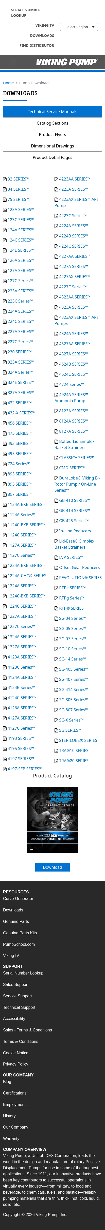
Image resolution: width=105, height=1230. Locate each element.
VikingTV (11, 955)
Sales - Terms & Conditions (27, 1030)
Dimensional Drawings (52, 146)
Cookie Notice (15, 1053)
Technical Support (19, 1007)
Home (8, 82)
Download (52, 867)
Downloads (42, 35)
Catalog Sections (52, 123)
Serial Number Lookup (26, 12)
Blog (7, 1081)
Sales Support (16, 984)
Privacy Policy (15, 1064)
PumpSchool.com (19, 944)
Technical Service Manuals (52, 111)
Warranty (11, 1138)
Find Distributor (37, 45)
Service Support (17, 996)
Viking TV (45, 25)
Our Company (15, 1127)
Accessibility (14, 1018)
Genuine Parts (16, 921)
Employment (14, 1104)
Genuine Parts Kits (20, 933)
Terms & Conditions (20, 1041)
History (9, 1116)
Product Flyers (52, 134)
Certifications (14, 1093)
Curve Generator (18, 898)
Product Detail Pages (52, 157)
